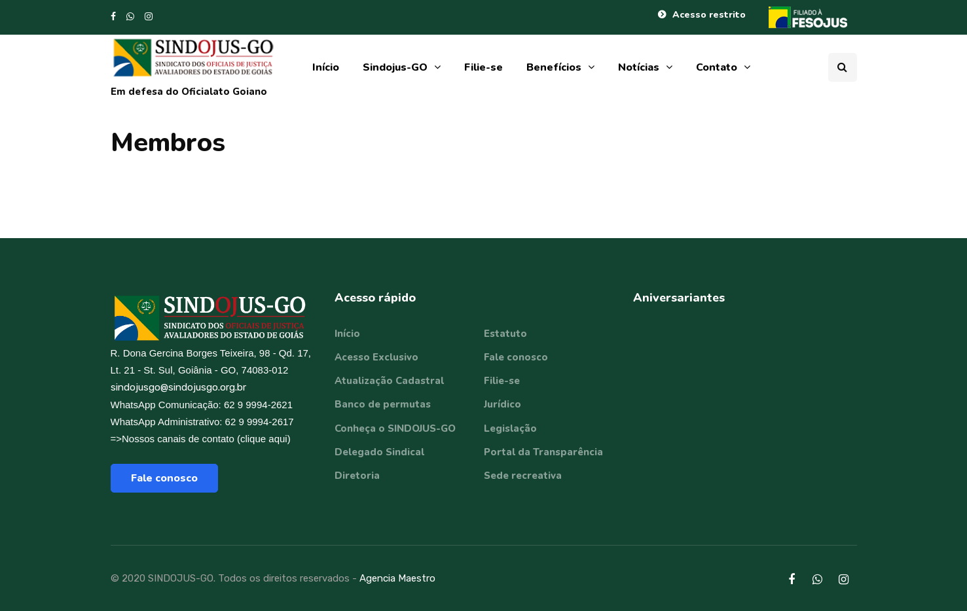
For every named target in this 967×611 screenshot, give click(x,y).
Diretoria (357, 475)
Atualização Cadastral (389, 380)
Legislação (510, 428)
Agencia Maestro (397, 578)
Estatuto (505, 333)
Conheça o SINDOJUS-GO (395, 428)
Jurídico (502, 404)
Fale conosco (164, 478)
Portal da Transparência (543, 452)
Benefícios (553, 67)
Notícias (638, 67)
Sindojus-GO (395, 67)
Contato (716, 67)
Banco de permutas (383, 404)
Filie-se (483, 67)
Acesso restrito (709, 15)
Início (325, 67)
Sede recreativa (523, 475)
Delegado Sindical (379, 452)
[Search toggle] (842, 67)
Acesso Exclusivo (376, 357)
